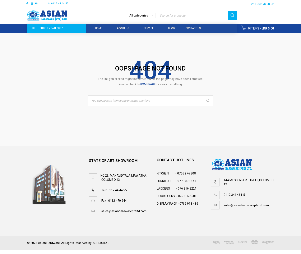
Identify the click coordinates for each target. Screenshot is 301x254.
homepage (148, 84)
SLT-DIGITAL (101, 243)
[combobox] (140, 15)
